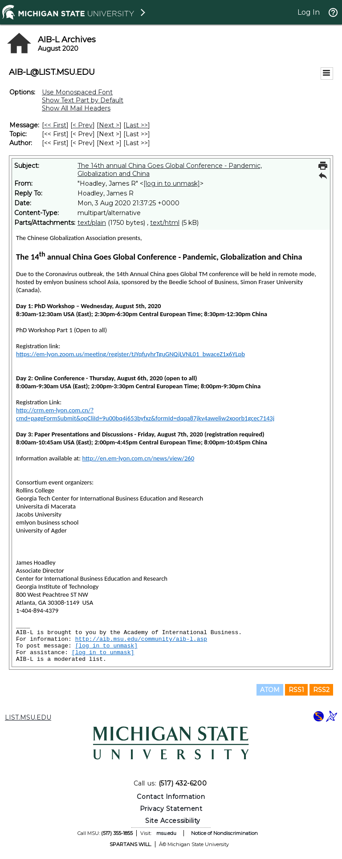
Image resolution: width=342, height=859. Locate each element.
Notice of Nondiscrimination (224, 833)
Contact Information (171, 797)
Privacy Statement (171, 809)
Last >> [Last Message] (137, 125)
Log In (308, 12)
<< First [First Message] (55, 125)
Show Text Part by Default (82, 100)
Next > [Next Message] (109, 125)
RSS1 (296, 690)
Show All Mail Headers (76, 108)
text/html (164, 223)
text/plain (91, 223)
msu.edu (166, 833)
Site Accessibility (172, 821)
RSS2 (321, 690)
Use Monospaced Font (77, 92)
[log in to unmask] (171, 183)
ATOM (270, 690)
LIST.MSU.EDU (28, 717)
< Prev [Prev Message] (83, 125)
